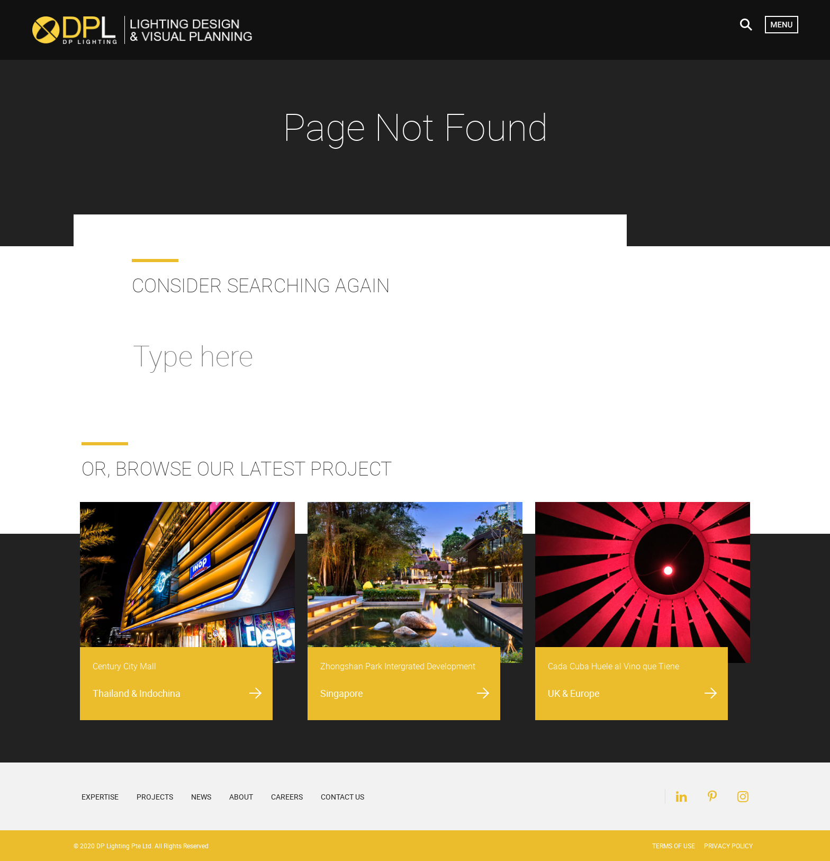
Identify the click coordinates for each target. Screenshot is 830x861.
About (241, 797)
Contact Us (342, 797)
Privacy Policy (728, 845)
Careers (287, 797)
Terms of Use (673, 845)
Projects (155, 797)
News (201, 797)
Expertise (100, 797)
